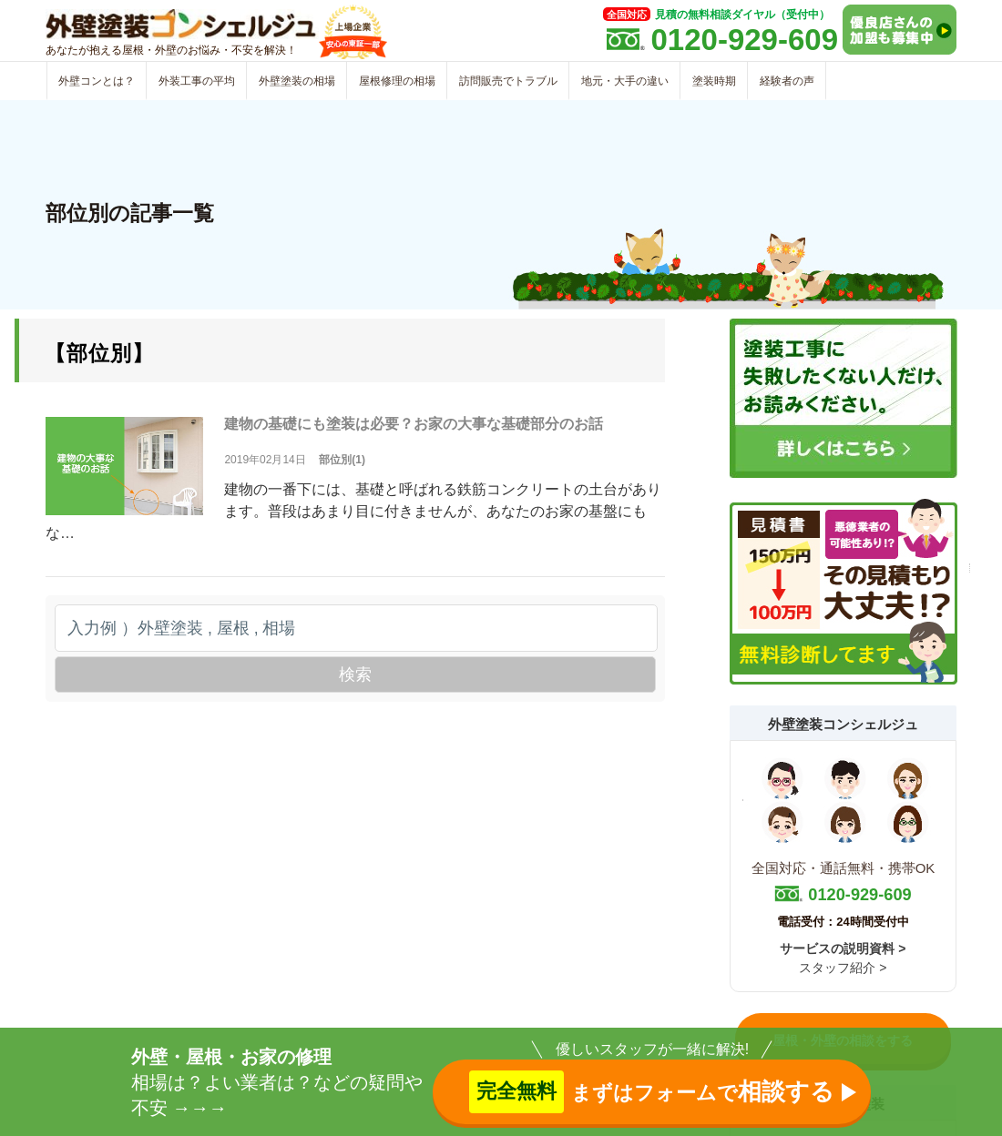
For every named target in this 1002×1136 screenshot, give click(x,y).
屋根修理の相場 (397, 81)
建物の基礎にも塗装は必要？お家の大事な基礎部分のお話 (413, 423)
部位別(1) (342, 459)
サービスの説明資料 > (842, 948)
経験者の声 (787, 81)
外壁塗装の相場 (297, 81)
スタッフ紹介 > (842, 967)
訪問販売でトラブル (508, 81)
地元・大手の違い (625, 81)
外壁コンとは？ (96, 81)
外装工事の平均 (196, 81)
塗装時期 (714, 81)
